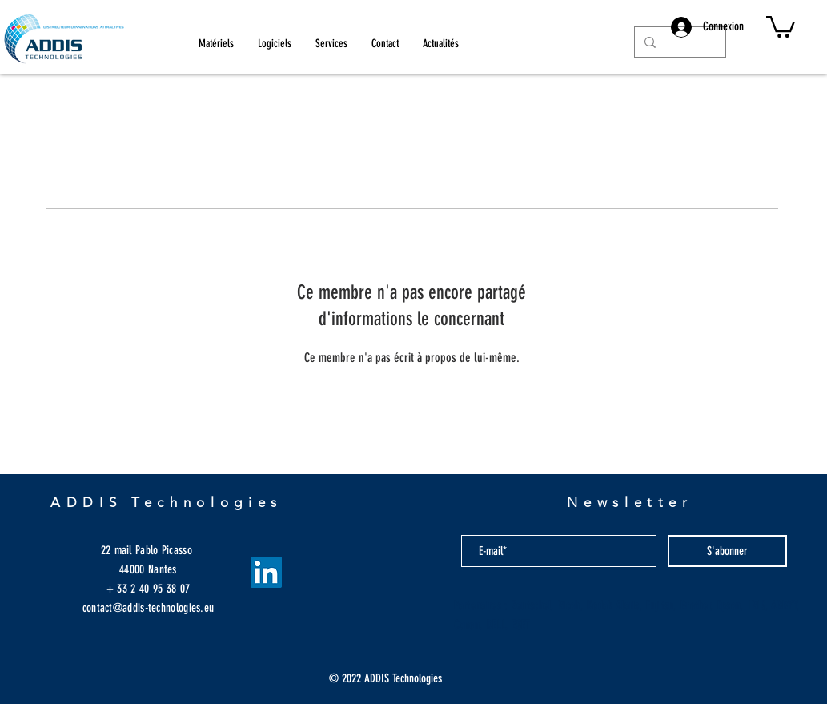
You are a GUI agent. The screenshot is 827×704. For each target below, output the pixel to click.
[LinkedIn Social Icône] (266, 572)
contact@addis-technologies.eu (148, 608)
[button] (780, 26)
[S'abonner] (727, 551)
